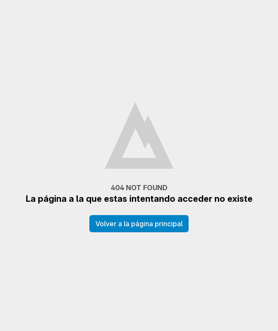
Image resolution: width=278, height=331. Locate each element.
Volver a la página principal (139, 223)
